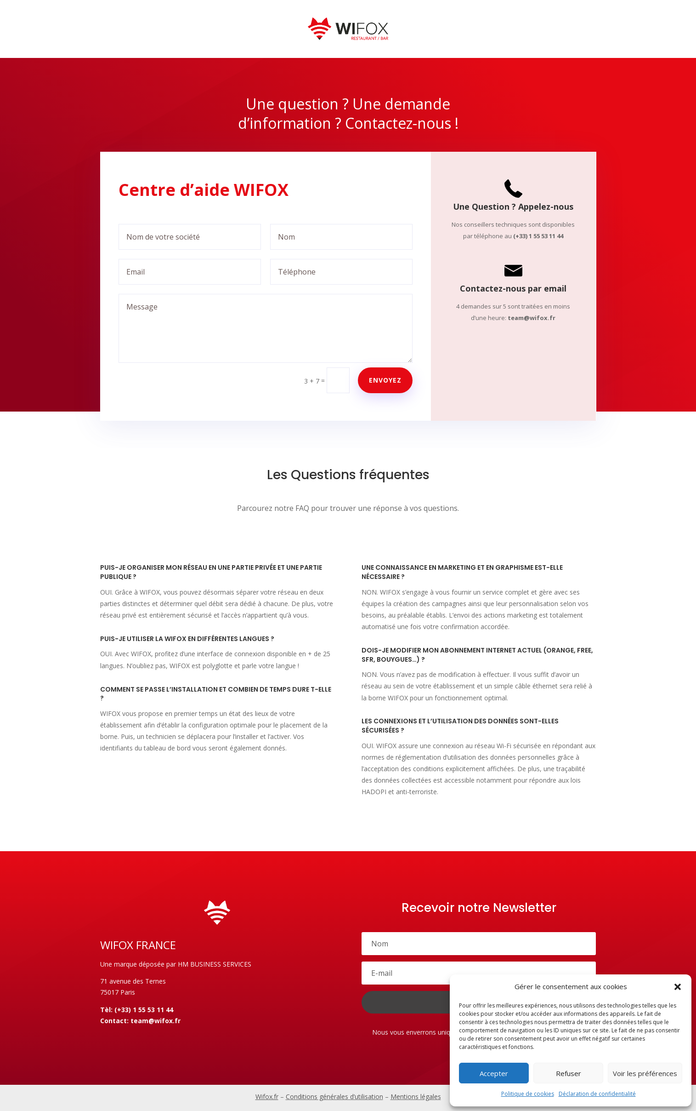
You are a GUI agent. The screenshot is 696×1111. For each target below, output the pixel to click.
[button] (677, 986)
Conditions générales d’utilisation (334, 1096)
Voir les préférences (645, 1073)
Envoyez (385, 380)
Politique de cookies (527, 1094)
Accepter (494, 1073)
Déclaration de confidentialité (597, 1094)
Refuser (568, 1073)
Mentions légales (415, 1096)
